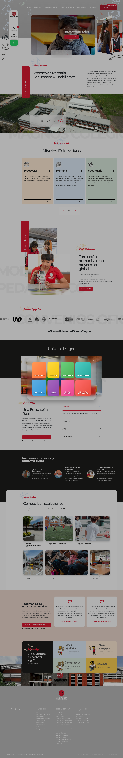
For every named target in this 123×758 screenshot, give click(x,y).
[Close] (93, 361)
